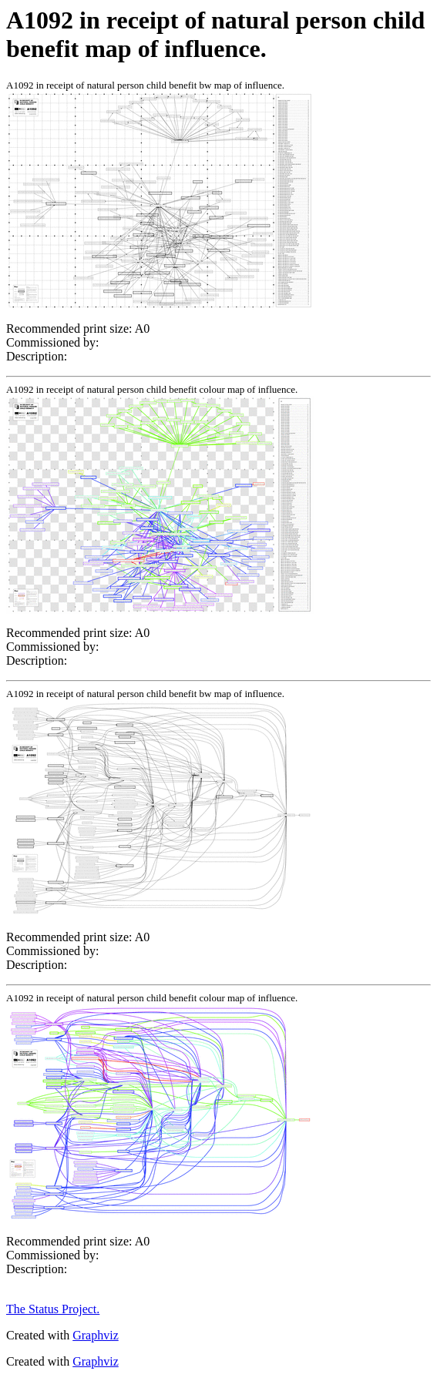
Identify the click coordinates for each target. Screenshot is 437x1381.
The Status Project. (52, 1309)
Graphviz (95, 1335)
